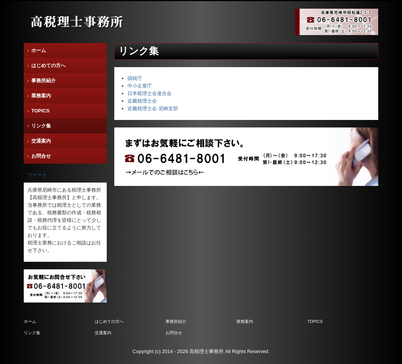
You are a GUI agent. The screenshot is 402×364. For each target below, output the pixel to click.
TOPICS (40, 111)
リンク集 (41, 126)
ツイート (37, 175)
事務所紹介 (43, 80)
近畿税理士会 (142, 101)
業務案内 (41, 95)
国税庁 (134, 78)
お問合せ (41, 156)
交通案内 (41, 141)
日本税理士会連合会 (149, 93)
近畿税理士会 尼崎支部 (152, 108)
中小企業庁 (139, 86)
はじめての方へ (48, 65)
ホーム (38, 50)
